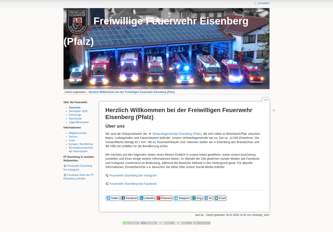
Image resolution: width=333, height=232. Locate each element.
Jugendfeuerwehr (79, 122)
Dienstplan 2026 (78, 111)
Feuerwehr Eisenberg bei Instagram (133, 175)
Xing (199, 198)
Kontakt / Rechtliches (81, 144)
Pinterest (166, 198)
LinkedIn (149, 198)
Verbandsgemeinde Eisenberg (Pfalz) (177, 133)
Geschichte (75, 118)
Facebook (131, 198)
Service (73, 136)
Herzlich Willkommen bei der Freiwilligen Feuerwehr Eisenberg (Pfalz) (132, 92)
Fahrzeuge (75, 114)
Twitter (115, 198)
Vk (210, 198)
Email (222, 198)
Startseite (75, 107)
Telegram (184, 198)
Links (72, 140)
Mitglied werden (78, 133)
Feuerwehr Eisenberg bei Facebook (133, 183)
